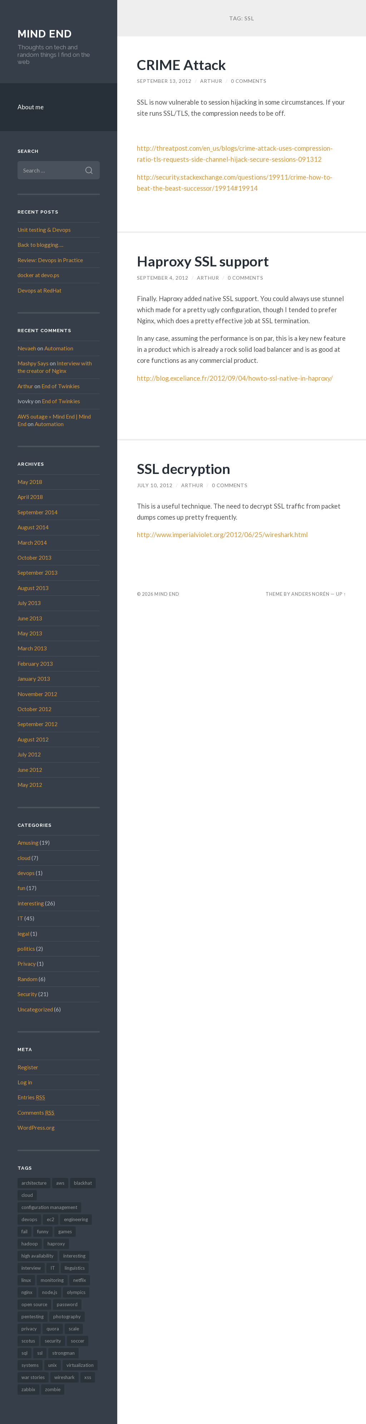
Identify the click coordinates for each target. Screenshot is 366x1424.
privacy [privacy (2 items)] (29, 1328)
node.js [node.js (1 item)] (49, 1292)
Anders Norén (310, 594)
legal (23, 933)
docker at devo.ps (38, 275)
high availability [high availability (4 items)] (37, 1256)
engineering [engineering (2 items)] (76, 1219)
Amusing (28, 842)
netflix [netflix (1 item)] (79, 1280)
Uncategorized (35, 1009)
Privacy (27, 963)
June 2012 (30, 769)
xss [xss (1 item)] (87, 1377)
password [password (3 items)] (67, 1304)
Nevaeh (27, 348)
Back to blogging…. (40, 244)
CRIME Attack (181, 64)
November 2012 (37, 694)
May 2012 (30, 784)
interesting (31, 903)
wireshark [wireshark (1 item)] (64, 1377)
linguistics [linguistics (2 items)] (75, 1268)
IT (20, 918)
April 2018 (30, 497)
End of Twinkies (60, 386)
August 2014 (33, 527)
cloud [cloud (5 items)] (27, 1195)
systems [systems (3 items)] (30, 1365)
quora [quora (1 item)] (52, 1328)
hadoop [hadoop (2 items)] (29, 1243)
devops (26, 873)
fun (21, 888)
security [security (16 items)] (53, 1341)
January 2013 (34, 678)
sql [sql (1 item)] (24, 1353)
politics (26, 948)
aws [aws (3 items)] (60, 1183)
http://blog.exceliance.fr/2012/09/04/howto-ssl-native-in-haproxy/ (235, 378)
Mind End (45, 34)
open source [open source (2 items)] (34, 1304)
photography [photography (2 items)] (67, 1316)
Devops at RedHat (39, 290)
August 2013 (33, 588)
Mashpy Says (33, 363)
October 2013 (34, 557)
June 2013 (30, 618)
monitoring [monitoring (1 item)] (52, 1280)
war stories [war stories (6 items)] (33, 1377)
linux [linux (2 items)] (26, 1280)
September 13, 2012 (164, 81)
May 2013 (30, 633)
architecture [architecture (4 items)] (33, 1183)
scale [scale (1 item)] (74, 1328)
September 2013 (38, 572)
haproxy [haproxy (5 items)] (56, 1243)
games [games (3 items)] (65, 1231)
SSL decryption (183, 468)
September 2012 (38, 724)
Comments (36, 1112)
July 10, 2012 (155, 485)
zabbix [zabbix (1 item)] (28, 1389)
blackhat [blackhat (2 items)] (83, 1183)
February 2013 (35, 663)
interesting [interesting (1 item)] (74, 1256)
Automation (58, 348)
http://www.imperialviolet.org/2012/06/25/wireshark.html (222, 535)
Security (27, 994)
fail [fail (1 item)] (24, 1231)
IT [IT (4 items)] (52, 1268)
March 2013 (32, 648)
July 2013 (29, 603)
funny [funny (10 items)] (43, 1231)
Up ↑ (341, 594)
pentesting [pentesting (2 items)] (32, 1316)
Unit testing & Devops (44, 229)
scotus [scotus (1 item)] (28, 1341)
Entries (31, 1097)
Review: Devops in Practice (50, 260)
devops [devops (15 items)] (29, 1219)
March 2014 (32, 542)
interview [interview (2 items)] (31, 1268)
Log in (25, 1082)
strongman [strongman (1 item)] (63, 1353)
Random (28, 979)
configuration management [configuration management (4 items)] (49, 1207)
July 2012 (29, 754)
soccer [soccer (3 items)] (77, 1341)
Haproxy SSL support (203, 261)
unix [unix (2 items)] (52, 1365)
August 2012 (33, 739)
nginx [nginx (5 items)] (27, 1292)
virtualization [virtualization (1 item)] (80, 1365)
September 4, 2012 (162, 278)
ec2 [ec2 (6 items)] (50, 1219)
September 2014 (38, 512)
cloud (24, 858)
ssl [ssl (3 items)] (40, 1353)
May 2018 (30, 482)
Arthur (25, 386)
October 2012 (34, 709)
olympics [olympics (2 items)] (76, 1292)
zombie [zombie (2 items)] (52, 1389)
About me (31, 107)
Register (28, 1067)
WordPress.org (36, 1127)
